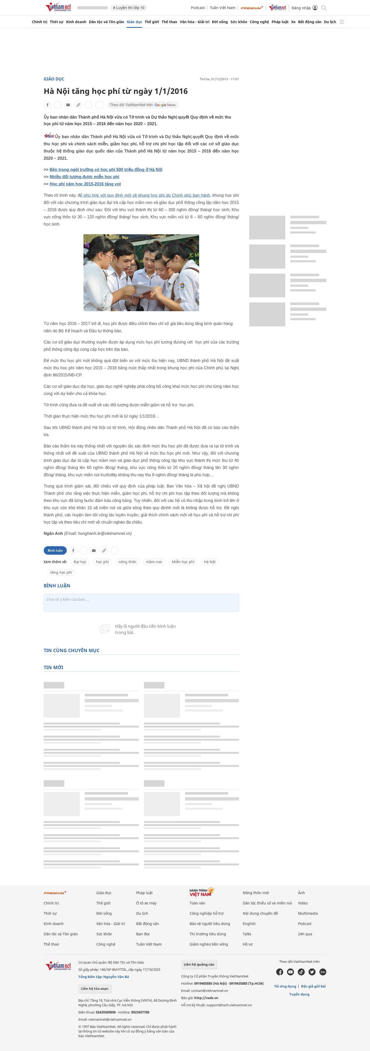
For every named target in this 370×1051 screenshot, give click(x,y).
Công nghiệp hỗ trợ (207, 913)
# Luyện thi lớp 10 (128, 7)
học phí (102, 561)
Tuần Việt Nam (222, 7)
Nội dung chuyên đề (260, 913)
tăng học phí (61, 572)
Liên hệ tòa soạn (94, 988)
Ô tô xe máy (146, 903)
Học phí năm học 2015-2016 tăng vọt (85, 184)
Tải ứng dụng (285, 986)
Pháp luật (280, 22)
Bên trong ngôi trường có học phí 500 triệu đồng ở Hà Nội (106, 169)
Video (303, 903)
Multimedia (308, 913)
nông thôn (127, 561)
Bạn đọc (143, 933)
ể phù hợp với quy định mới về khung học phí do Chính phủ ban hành (145, 195)
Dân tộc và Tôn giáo (106, 22)
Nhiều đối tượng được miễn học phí (84, 177)
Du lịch (330, 22)
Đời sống (220, 22)
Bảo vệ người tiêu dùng (210, 923)
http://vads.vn (206, 997)
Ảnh (301, 892)
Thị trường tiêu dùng (208, 933)
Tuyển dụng (299, 994)
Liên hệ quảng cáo (199, 964)
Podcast (198, 7)
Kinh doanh (76, 22)
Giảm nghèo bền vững (209, 944)
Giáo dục (134, 22)
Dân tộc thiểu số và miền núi (267, 903)
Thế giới (152, 22)
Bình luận (55, 550)
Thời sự (56, 22)
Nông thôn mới (256, 892)
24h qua (305, 933)
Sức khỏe (238, 22)
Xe (293, 22)
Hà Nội (210, 561)
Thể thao (169, 22)
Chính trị (39, 22)
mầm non (154, 561)
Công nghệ (259, 22)
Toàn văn (197, 903)
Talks (247, 933)
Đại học (80, 561)
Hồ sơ (248, 944)
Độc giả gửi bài (313, 986)
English (249, 923)
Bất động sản (309, 22)
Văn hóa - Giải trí (194, 22)
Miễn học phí (183, 561)
